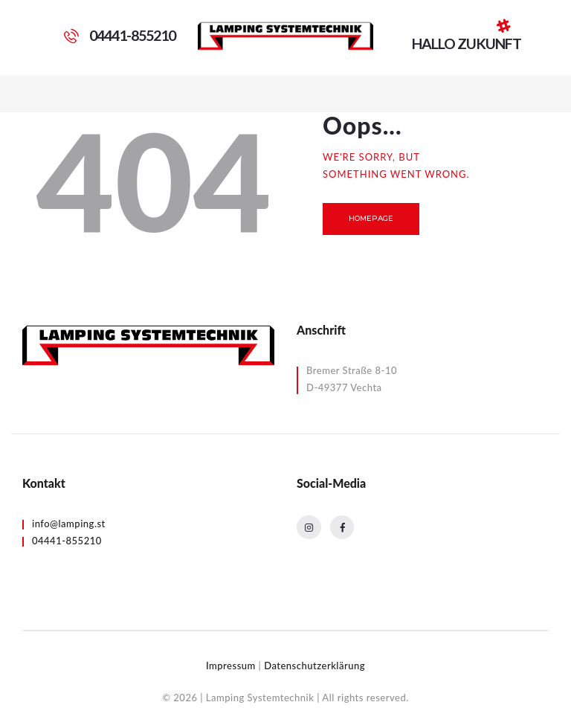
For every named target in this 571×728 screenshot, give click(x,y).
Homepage (371, 218)
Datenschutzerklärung (314, 665)
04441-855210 (67, 541)
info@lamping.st (69, 523)
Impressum (231, 665)
